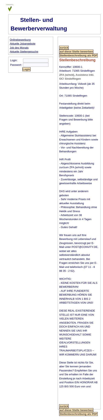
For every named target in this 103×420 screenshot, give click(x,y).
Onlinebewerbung (20, 39)
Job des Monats (19, 47)
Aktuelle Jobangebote (22, 43)
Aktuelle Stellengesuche (24, 51)
